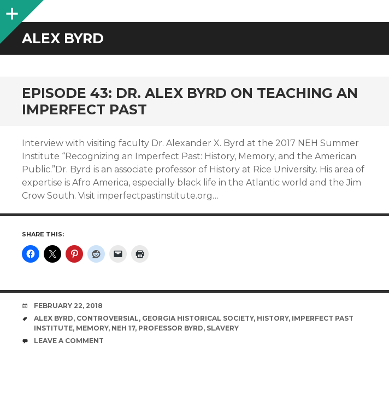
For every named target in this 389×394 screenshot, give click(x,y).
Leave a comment (69, 341)
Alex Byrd (53, 318)
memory (92, 328)
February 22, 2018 (68, 306)
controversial (107, 318)
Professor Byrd (170, 328)
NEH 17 (123, 328)
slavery (223, 328)
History (272, 318)
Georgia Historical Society (198, 318)
